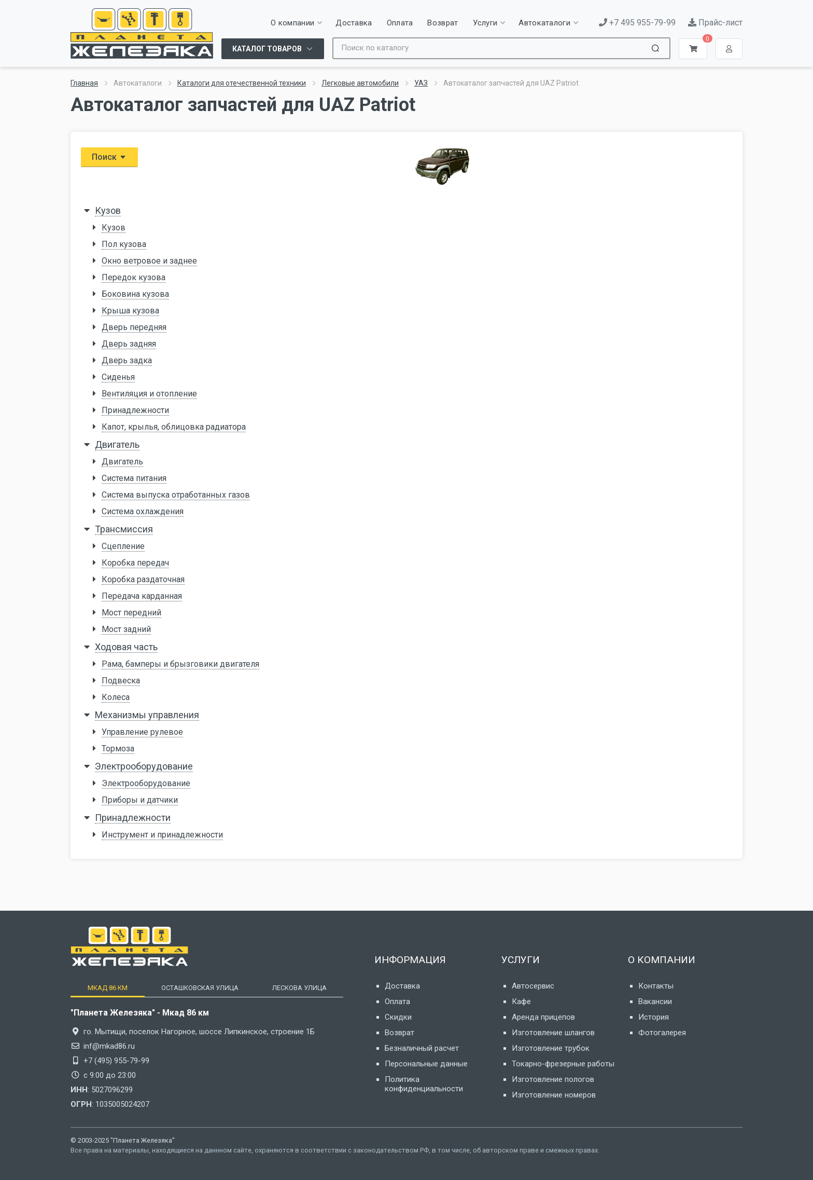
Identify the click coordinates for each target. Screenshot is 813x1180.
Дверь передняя (134, 327)
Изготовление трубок (551, 1048)
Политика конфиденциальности (424, 1084)
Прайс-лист (715, 23)
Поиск (109, 157)
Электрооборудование (144, 766)
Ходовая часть (126, 646)
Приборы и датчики (140, 800)
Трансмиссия (124, 529)
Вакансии (655, 1001)
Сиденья (118, 377)
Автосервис (533, 986)
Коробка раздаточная (143, 579)
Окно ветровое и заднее (149, 261)
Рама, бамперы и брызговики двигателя (180, 664)
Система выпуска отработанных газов (176, 495)
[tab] (107, 987)
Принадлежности (135, 410)
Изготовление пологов (553, 1079)
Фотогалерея (662, 1032)
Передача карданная (142, 596)
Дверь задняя (129, 344)
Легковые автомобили (360, 83)
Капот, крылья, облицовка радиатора (174, 427)
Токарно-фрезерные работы (563, 1063)
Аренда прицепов (543, 1017)
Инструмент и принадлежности (162, 835)
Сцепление (123, 546)
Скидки (398, 1017)
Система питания (134, 478)
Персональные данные (426, 1063)
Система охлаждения (143, 511)
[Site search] (489, 48)
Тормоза (118, 748)
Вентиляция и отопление (149, 394)
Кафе (521, 1001)
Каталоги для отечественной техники (241, 83)
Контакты (656, 986)
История (653, 1017)
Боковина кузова (135, 294)
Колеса (116, 697)
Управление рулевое (142, 732)
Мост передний (131, 613)
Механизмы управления (147, 714)
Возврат (399, 1032)
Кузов (108, 210)
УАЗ (421, 83)
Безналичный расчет (422, 1048)
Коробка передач (135, 563)
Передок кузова (133, 277)
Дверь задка (127, 360)
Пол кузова (124, 244)
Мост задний (126, 629)
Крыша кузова (130, 310)
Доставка (402, 986)
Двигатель (117, 444)
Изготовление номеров (554, 1095)
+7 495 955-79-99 (637, 23)
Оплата (397, 1001)
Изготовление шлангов (553, 1032)
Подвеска (121, 680)
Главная (84, 83)
